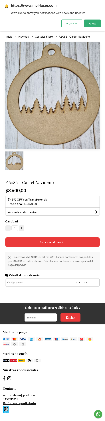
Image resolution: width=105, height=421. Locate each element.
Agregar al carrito (52, 242)
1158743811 (10, 399)
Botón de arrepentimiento (19, 403)
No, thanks (71, 23)
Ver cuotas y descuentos (22, 212)
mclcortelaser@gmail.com (19, 395)
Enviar (70, 317)
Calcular (80, 282)
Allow (92, 23)
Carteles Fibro (44, 36)
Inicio (9, 36)
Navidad (24, 36)
